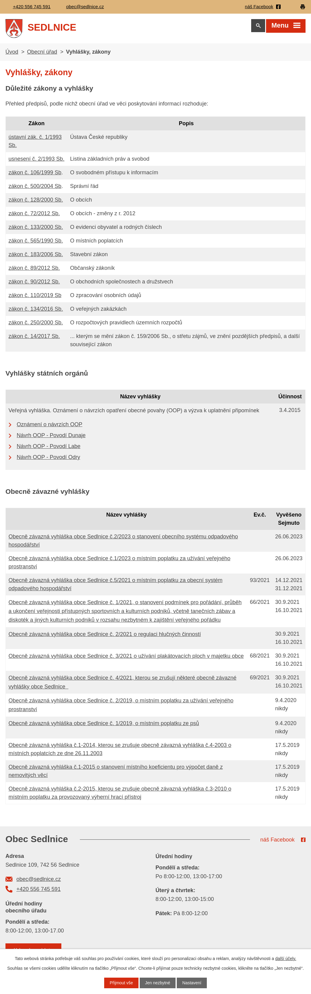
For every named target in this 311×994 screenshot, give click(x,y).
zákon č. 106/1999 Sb (35, 174)
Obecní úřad (42, 53)
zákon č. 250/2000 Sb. (36, 324)
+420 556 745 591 (38, 890)
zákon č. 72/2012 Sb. (34, 215)
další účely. (285, 958)
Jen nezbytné (157, 982)
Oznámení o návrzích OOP (49, 426)
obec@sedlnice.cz (38, 880)
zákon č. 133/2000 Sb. (36, 228)
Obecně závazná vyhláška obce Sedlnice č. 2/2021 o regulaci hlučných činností (105, 635)
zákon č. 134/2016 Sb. (36, 310)
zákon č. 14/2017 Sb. (34, 337)
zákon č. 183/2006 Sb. (36, 256)
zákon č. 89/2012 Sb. (34, 269)
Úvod (11, 53)
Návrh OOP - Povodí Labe (48, 447)
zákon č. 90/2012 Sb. (34, 283)
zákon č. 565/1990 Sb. (36, 242)
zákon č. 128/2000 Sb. (36, 201)
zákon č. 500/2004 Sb (35, 187)
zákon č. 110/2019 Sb (35, 296)
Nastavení (192, 982)
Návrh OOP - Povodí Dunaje (51, 436)
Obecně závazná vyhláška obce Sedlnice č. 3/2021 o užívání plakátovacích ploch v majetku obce (126, 657)
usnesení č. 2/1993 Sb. (36, 160)
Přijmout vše (121, 982)
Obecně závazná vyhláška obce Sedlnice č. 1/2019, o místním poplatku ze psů (104, 724)
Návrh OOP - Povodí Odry (48, 458)
